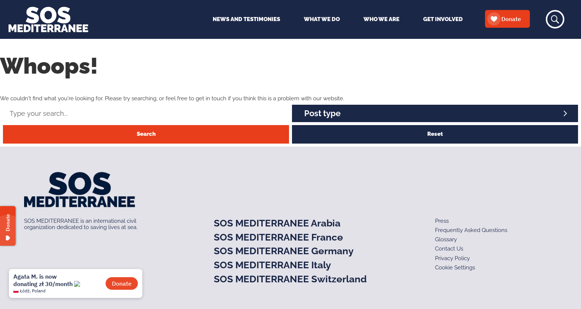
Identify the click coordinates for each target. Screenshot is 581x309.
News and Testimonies (246, 19)
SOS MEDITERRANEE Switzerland (290, 279)
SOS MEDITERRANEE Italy (272, 265)
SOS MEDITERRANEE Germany (283, 250)
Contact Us (449, 248)
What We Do (322, 19)
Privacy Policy (452, 258)
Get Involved (443, 19)
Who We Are (381, 19)
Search (146, 134)
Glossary (446, 239)
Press (442, 221)
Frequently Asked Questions (471, 230)
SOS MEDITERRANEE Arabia (277, 223)
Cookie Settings (455, 267)
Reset (435, 134)
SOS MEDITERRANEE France (278, 237)
